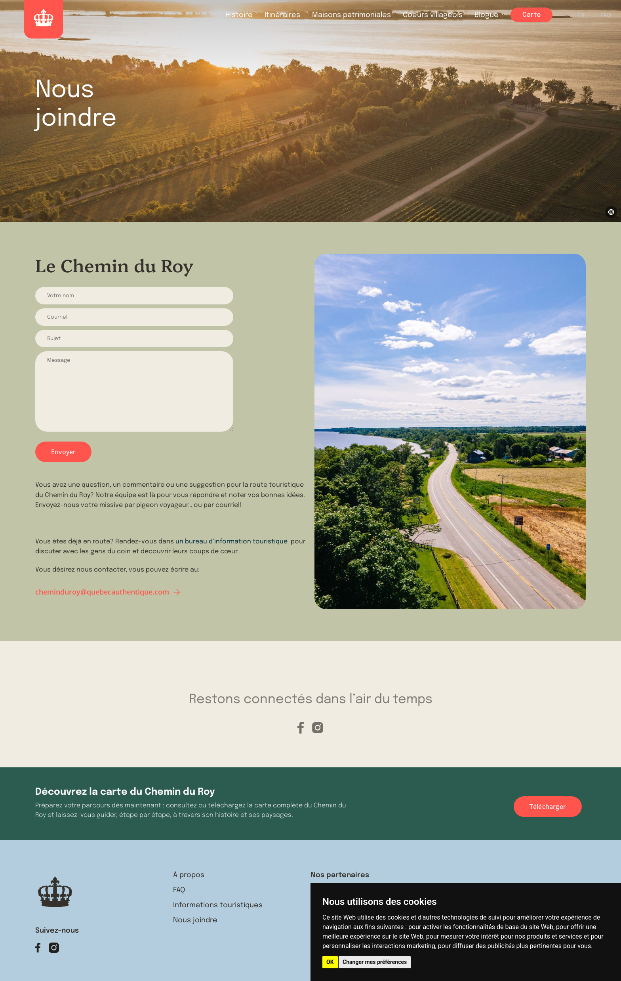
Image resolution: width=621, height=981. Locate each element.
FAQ (606, 15)
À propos (188, 875)
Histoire (239, 15)
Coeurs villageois (433, 15)
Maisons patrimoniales (351, 15)
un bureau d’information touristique (232, 541)
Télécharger (548, 806)
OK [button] (330, 962)
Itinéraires (282, 15)
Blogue (486, 15)
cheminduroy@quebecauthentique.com (102, 592)
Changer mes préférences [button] (375, 962)
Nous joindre (195, 920)
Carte (531, 14)
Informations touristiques (218, 905)
